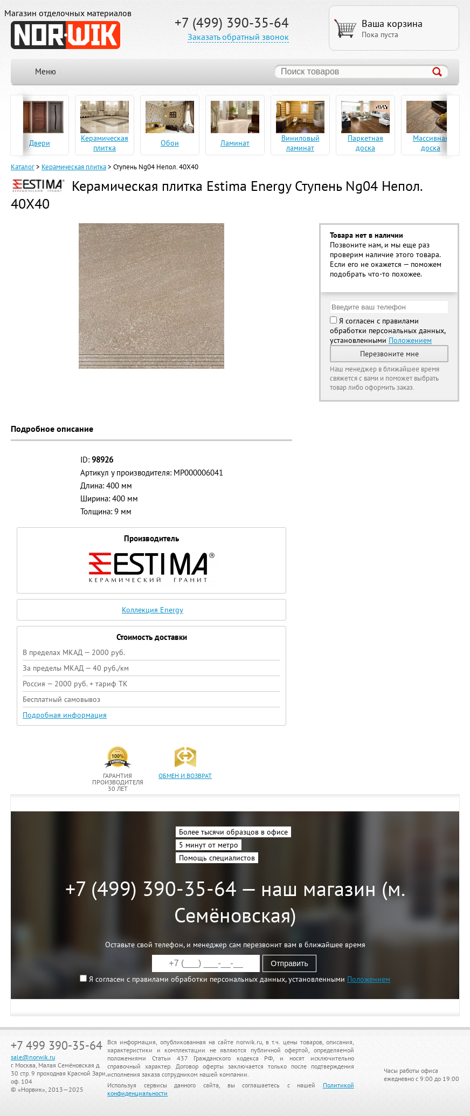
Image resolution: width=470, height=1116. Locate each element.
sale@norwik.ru (33, 1057)
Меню (45, 71)
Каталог (22, 166)
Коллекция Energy (152, 610)
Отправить (289, 963)
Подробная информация (65, 715)
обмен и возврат (185, 775)
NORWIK (65, 35)
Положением (410, 340)
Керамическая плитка (74, 166)
